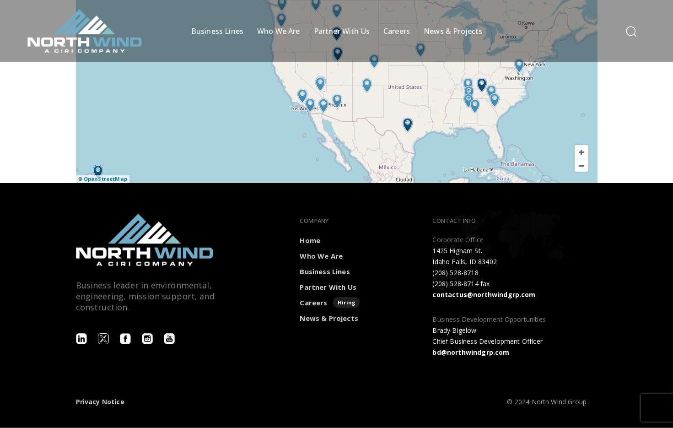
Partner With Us (342, 31)
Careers (396, 31)
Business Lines (217, 31)
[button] (630, 31)
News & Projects (453, 31)
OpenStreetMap (105, 178)
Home (310, 240)
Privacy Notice (100, 401)
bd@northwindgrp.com (470, 351)
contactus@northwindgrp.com (483, 294)
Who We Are (278, 31)
